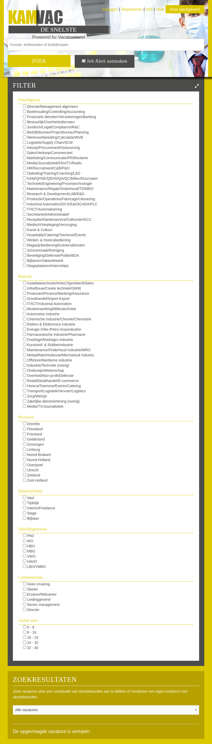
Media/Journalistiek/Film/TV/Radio (52, 163)
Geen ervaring (36, 584)
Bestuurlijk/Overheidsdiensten (49, 122)
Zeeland (31, 475)
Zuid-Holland (35, 480)
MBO (29, 551)
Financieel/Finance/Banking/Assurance (56, 293)
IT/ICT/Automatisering (42, 209)
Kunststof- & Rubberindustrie (48, 345)
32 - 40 (30, 648)
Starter (30, 589)
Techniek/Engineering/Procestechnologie (57, 184)
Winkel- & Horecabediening (47, 240)
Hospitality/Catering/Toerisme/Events (54, 235)
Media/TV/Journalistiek (43, 406)
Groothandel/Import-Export (46, 299)
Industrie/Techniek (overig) (46, 365)
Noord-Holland (36, 460)
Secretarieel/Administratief (46, 214)
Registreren (132, 9)
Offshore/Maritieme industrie (47, 360)
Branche (25, 276)
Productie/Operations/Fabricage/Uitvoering (59, 199)
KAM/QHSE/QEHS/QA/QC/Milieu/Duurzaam (60, 178)
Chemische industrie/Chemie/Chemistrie (57, 319)
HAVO (30, 561)
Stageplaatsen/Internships (46, 266)
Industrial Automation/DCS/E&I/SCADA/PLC (60, 204)
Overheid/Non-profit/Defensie (48, 376)
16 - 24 (30, 637)
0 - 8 (28, 627)
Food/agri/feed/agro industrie (48, 340)
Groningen (33, 444)
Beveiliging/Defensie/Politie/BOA (51, 255)
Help (160, 9)
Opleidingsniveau (32, 529)
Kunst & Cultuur (37, 230)
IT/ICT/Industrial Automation (47, 304)
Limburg (31, 449)
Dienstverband (30, 491)
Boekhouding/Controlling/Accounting (54, 112)
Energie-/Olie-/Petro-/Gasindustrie (52, 329)
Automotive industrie (41, 314)
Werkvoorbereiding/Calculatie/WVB (53, 137)
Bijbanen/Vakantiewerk (43, 261)
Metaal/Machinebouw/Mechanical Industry (58, 355)
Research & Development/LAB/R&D (53, 194)
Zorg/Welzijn (35, 396)
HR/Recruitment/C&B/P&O (46, 168)
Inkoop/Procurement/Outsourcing (51, 148)
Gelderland (34, 439)
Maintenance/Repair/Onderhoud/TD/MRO (58, 189)
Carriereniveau (30, 577)
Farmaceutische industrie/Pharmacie (54, 334)
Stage (29, 513)
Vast (28, 498)
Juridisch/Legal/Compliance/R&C (51, 127)
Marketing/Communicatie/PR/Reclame (55, 158)
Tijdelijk (31, 503)
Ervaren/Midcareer (40, 594)
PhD (28, 536)
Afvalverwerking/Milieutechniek (49, 309)
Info (149, 9)
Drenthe (31, 424)
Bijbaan (31, 518)
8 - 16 (29, 632)
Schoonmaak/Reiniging (43, 250)
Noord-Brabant (37, 455)
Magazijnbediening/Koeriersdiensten (54, 245)
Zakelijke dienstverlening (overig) (51, 401)
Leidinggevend (37, 599)
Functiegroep (29, 100)
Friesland (32, 434)
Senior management (41, 605)
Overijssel (33, 465)
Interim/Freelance (39, 508)
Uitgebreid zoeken (39, 70)
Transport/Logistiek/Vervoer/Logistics (54, 391)
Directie (31, 610)
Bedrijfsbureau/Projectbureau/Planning (56, 132)
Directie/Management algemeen (50, 106)
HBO (29, 546)
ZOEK (39, 61)
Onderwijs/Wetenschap (43, 370)
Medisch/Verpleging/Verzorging (50, 225)
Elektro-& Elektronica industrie (49, 324)
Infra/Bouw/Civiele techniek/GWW (52, 288)
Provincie (26, 417)
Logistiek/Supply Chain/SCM (48, 142)
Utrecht (31, 470)
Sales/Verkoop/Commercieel (48, 153)
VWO (29, 556)
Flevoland (33, 429)
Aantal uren (27, 620)
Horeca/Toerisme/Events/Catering (52, 386)
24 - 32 (30, 643)
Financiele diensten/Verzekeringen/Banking (59, 117)
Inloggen (110, 9)
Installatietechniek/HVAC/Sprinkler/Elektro (58, 283)
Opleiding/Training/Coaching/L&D (51, 173)
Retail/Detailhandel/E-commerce (51, 381)
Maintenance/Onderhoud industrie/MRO (57, 350)
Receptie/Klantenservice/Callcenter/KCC (57, 219)
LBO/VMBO (34, 567)
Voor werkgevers (185, 9)
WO (28, 541)
